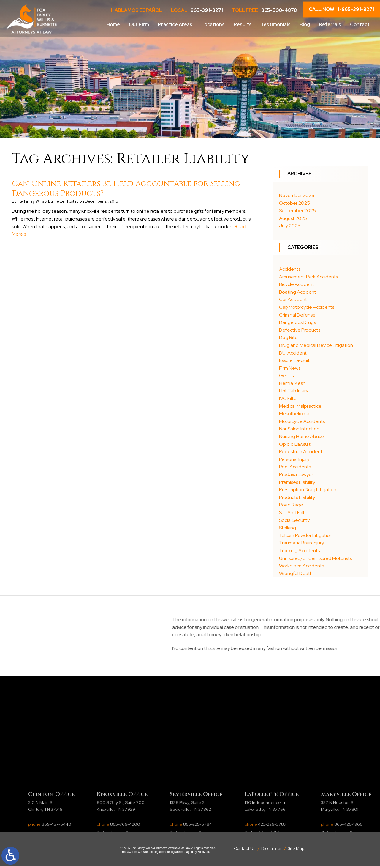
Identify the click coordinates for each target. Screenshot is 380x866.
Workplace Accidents (301, 566)
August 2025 (293, 218)
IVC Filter (288, 398)
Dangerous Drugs (297, 322)
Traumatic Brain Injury (301, 543)
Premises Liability (297, 482)
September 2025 (297, 210)
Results (243, 24)
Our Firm (139, 24)
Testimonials (276, 24)
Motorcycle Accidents (302, 421)
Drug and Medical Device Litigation (316, 345)
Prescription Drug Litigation (307, 489)
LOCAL (197, 10)
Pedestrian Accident (300, 451)
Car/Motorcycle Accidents (306, 307)
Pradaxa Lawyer (296, 474)
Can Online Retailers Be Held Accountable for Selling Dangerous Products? (126, 189)
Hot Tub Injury (293, 391)
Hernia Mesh (292, 383)
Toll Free (264, 10)
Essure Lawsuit (294, 360)
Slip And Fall (291, 512)
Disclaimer (271, 848)
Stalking (287, 528)
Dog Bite (288, 337)
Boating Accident (297, 292)
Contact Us (244, 848)
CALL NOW (341, 9)
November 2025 (296, 195)
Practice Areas (175, 24)
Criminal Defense (297, 315)
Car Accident (293, 299)
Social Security (294, 520)
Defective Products (299, 330)
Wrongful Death (296, 573)
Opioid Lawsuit (295, 444)
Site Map (296, 848)
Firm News (289, 368)
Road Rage (291, 505)
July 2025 (289, 226)
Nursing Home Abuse (301, 436)
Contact (360, 24)
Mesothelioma (294, 413)
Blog (305, 24)
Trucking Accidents (299, 550)
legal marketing (164, 852)
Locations (213, 24)
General (288, 375)
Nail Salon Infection (299, 429)
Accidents (289, 269)
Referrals (330, 24)
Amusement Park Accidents (308, 277)
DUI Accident (293, 353)
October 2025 (294, 203)
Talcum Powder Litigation (305, 535)
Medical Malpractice (300, 406)
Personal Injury (294, 459)
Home (113, 24)
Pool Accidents (295, 467)
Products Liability (297, 497)
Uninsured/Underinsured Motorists (315, 558)
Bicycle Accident (296, 284)
